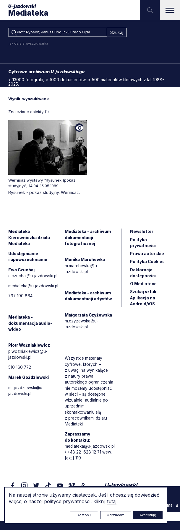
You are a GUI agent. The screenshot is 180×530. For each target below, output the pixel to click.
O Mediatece (143, 287)
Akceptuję (148, 515)
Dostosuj (84, 515)
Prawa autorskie (147, 256)
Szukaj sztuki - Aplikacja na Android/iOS (145, 301)
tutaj (111, 501)
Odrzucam (115, 515)
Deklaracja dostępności (143, 275)
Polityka (148, 264)
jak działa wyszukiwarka (28, 44)
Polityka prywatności (143, 244)
